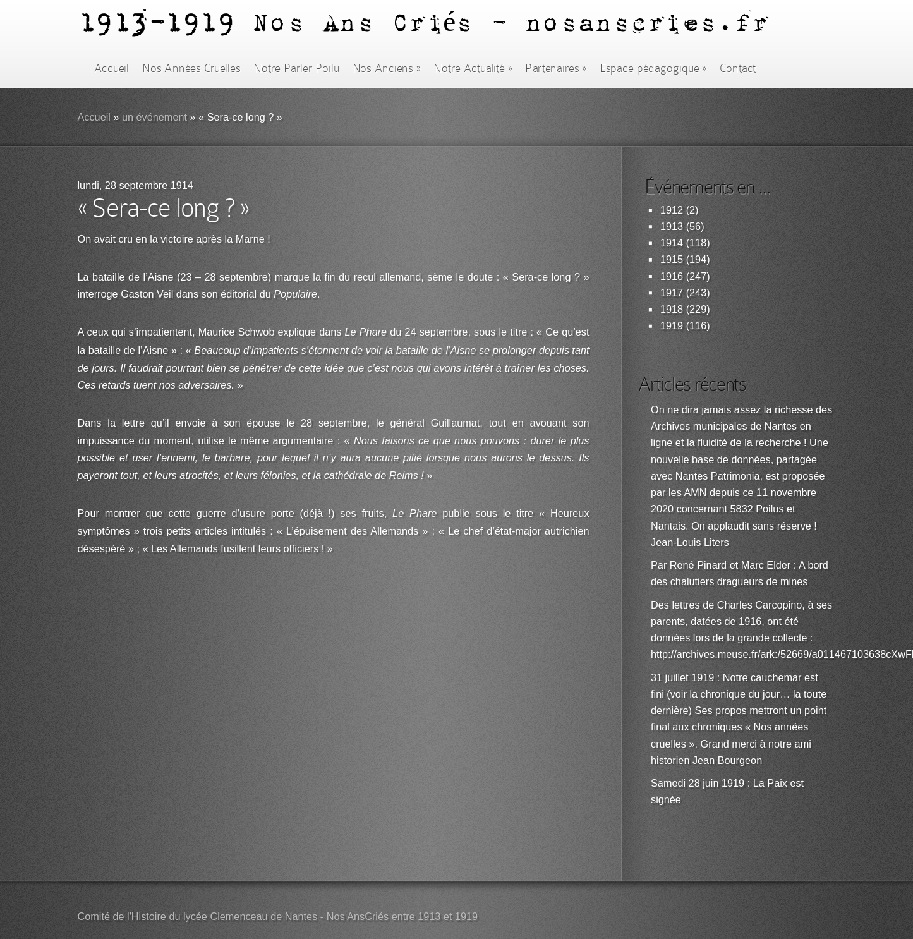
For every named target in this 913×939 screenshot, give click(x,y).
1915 (671, 259)
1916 (671, 276)
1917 (671, 293)
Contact (738, 68)
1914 (671, 243)
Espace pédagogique (653, 68)
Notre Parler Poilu (296, 68)
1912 (671, 210)
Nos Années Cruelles (191, 68)
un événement (154, 117)
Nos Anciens (387, 68)
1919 (671, 326)
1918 (671, 309)
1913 (671, 227)
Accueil (111, 68)
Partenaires (555, 68)
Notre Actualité (472, 68)
